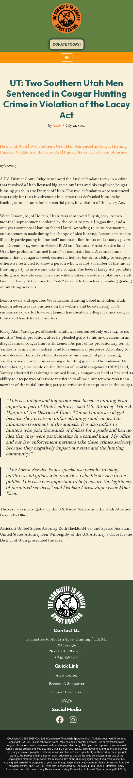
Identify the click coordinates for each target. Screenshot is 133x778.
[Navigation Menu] (66, 57)
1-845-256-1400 (66, 657)
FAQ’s (66, 700)
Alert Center (67, 675)
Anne (57, 125)
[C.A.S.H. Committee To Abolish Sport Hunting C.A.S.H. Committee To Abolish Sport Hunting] (66, 18)
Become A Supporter (66, 683)
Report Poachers (66, 692)
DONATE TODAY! (67, 44)
